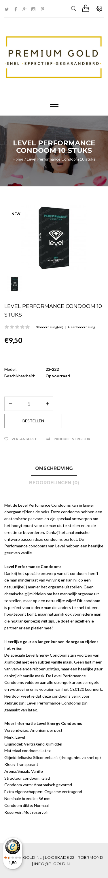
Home (18, 159)
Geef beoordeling (81, 327)
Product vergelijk (72, 439)
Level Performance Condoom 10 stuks (61, 159)
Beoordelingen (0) (54, 482)
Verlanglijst (24, 439)
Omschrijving (54, 468)
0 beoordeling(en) (49, 327)
